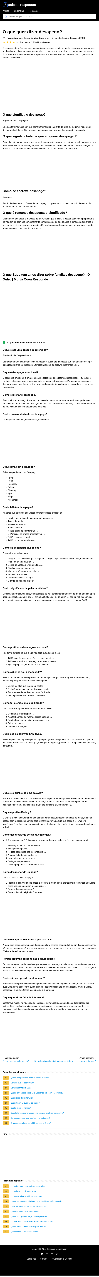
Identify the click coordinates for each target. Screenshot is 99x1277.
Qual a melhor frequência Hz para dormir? (28, 1226)
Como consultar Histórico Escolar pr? (26, 1196)
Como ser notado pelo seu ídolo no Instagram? (30, 1118)
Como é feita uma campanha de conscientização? (32, 1221)
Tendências (18, 11)
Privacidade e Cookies (61, 1259)
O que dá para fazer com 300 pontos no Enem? (31, 1123)
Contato (44, 1259)
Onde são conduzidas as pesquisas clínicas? (29, 1206)
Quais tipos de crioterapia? (22, 1098)
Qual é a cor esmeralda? (21, 1108)
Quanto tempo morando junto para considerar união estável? (36, 1201)
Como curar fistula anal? (21, 1088)
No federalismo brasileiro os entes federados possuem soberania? (65, 1061)
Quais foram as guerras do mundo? (25, 1103)
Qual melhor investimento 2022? (24, 1231)
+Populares (33, 11)
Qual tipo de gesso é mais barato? (25, 1211)
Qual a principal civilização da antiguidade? (29, 1216)
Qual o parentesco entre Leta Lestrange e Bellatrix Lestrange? (37, 1093)
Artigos (6, 11)
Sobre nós (31, 1259)
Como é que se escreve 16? (22, 1083)
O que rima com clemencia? (16, 1061)
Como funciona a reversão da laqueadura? (29, 1186)
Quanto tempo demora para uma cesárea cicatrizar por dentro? (37, 1113)
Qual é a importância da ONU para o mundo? (30, 1078)
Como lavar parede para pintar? (24, 1191)
